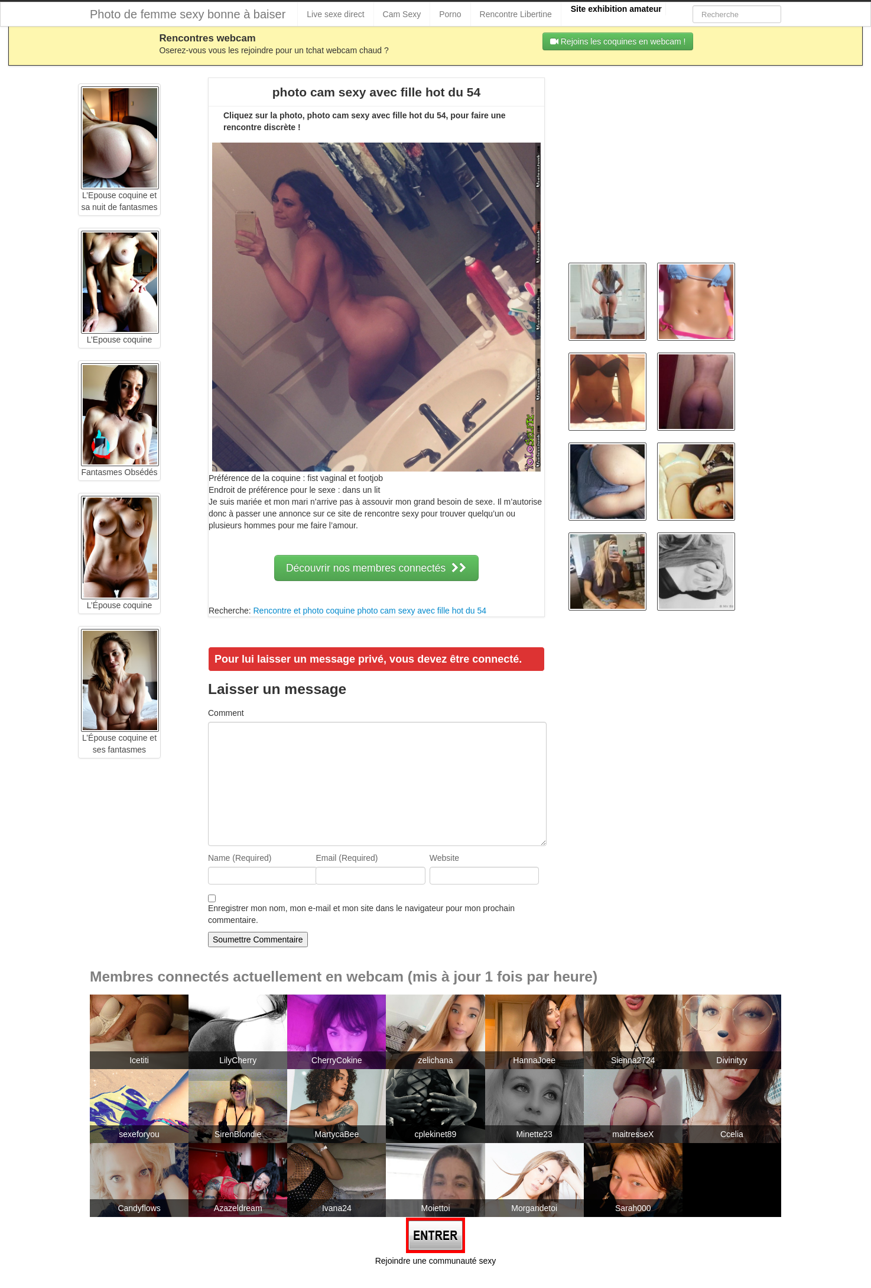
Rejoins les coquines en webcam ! (618, 41)
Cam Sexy (402, 14)
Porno (450, 14)
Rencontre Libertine (516, 14)
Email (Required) (347, 858)
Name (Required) (239, 858)
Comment (226, 713)
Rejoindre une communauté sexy (435, 1261)
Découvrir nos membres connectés (376, 568)
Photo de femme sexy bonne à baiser (187, 14)
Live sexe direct (335, 14)
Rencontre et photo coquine (304, 610)
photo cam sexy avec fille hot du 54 (421, 610)
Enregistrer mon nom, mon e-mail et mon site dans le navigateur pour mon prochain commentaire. (361, 914)
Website (444, 858)
